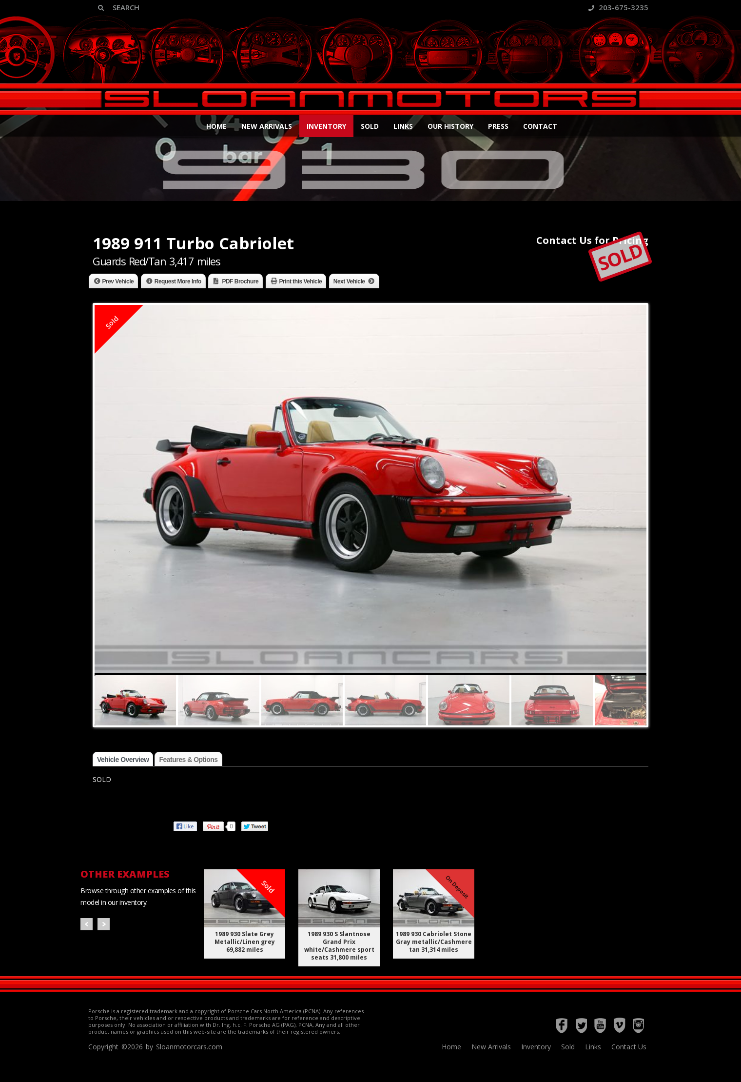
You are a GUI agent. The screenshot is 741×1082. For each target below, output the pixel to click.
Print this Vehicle (300, 281)
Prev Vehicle (118, 281)
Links (403, 126)
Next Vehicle (349, 281)
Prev (86, 924)
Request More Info (178, 281)
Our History (450, 126)
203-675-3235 (618, 7)
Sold (370, 126)
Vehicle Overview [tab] (123, 759)
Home (216, 126)
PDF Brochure (240, 281)
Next (104, 924)
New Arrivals (266, 126)
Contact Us (628, 1046)
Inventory (326, 126)
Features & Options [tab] (188, 759)
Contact (540, 126)
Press (498, 126)
